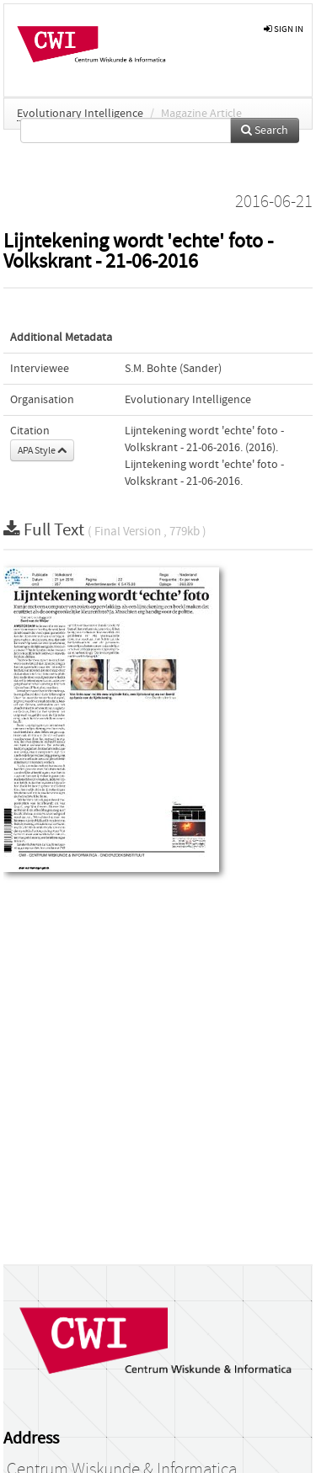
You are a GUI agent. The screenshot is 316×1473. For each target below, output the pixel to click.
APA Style (42, 450)
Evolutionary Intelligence (80, 113)
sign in (283, 29)
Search (264, 130)
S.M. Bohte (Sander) (173, 368)
